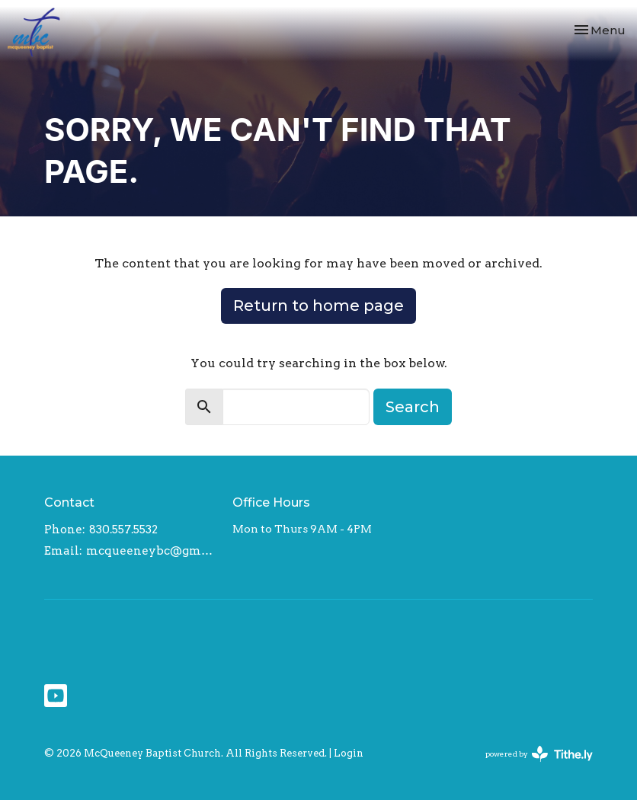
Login (348, 753)
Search (413, 407)
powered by (539, 754)
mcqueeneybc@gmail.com (151, 551)
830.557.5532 (123, 529)
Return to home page (318, 305)
